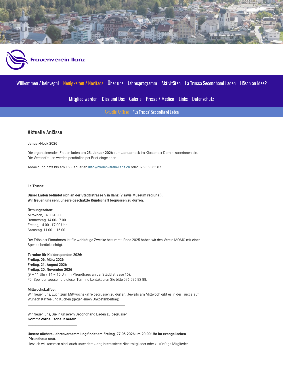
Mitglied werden (83, 98)
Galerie (135, 98)
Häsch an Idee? (253, 83)
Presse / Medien (160, 98)
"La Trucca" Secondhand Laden (156, 112)
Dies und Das (113, 98)
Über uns (115, 83)
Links (183, 98)
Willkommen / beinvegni (37, 83)
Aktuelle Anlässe (117, 112)
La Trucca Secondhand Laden (210, 83)
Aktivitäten (171, 83)
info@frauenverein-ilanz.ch (109, 167)
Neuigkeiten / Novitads (83, 83)
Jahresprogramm (142, 83)
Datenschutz (203, 98)
